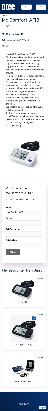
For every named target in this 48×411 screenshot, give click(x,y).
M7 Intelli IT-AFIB (24, 345)
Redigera (42, 408)
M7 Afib (24, 302)
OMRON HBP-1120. (24, 381)
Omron (5, 15)
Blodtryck (6, 26)
